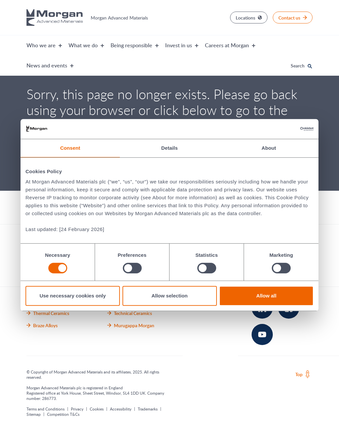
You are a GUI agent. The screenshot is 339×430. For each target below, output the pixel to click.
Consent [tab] (70, 148)
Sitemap (33, 414)
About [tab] (269, 148)
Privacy (77, 408)
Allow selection (169, 295)
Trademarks (148, 408)
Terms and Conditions (45, 408)
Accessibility (120, 408)
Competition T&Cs (63, 414)
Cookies (97, 408)
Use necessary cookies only (72, 295)
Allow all (266, 295)
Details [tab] (169, 148)
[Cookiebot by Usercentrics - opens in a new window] (285, 129)
